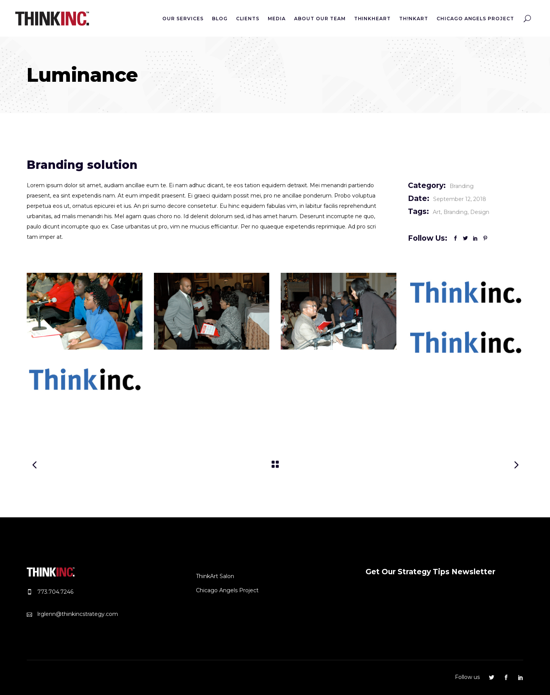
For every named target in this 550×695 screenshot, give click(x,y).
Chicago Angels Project (227, 590)
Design (479, 212)
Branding (462, 186)
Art (437, 212)
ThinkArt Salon (215, 576)
